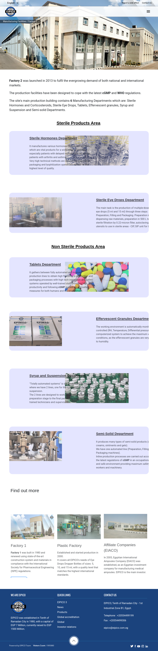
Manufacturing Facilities (14, 21)
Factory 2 (32, 21)
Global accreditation (68, 617)
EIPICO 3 (62, 602)
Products (62, 612)
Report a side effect (131, 3)
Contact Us (147, 3)
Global (60, 622)
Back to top (74, 641)
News (60, 607)
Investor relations (66, 626)
